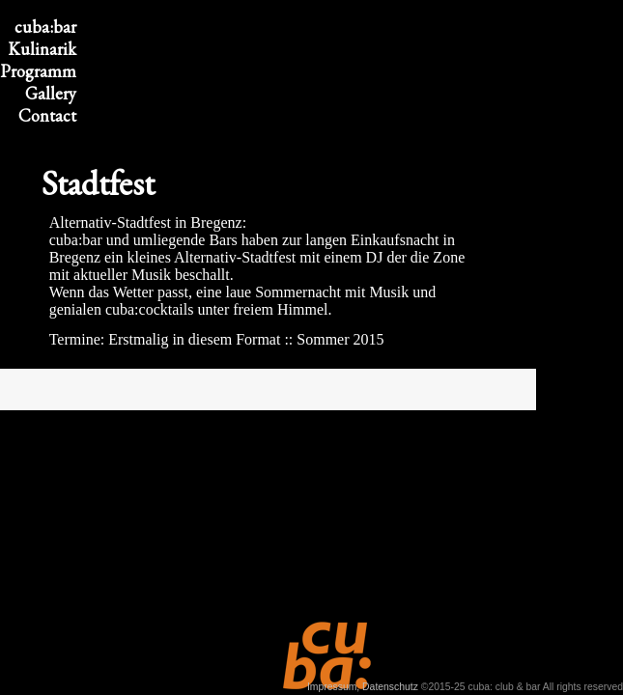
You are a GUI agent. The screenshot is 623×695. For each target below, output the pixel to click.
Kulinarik (42, 49)
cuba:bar (45, 26)
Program (38, 71)
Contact (47, 115)
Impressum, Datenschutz (362, 686)
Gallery (50, 93)
